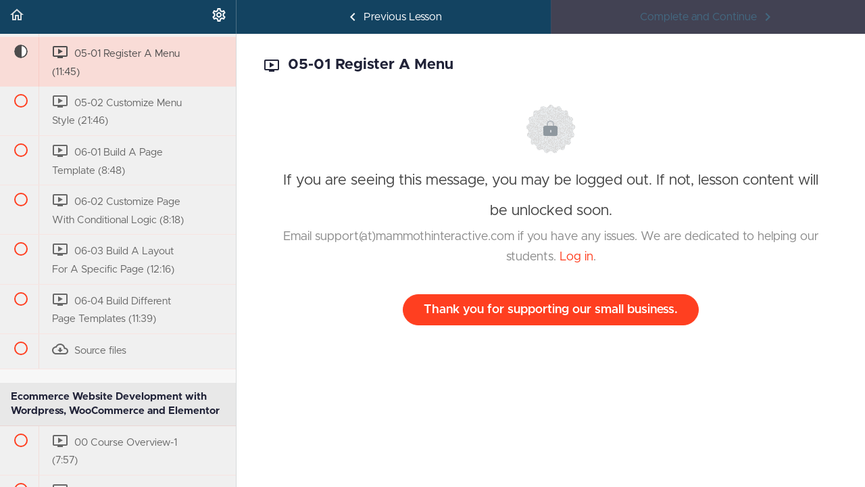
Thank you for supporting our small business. (551, 310)
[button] (17, 17)
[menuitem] (219, 17)
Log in (576, 257)
